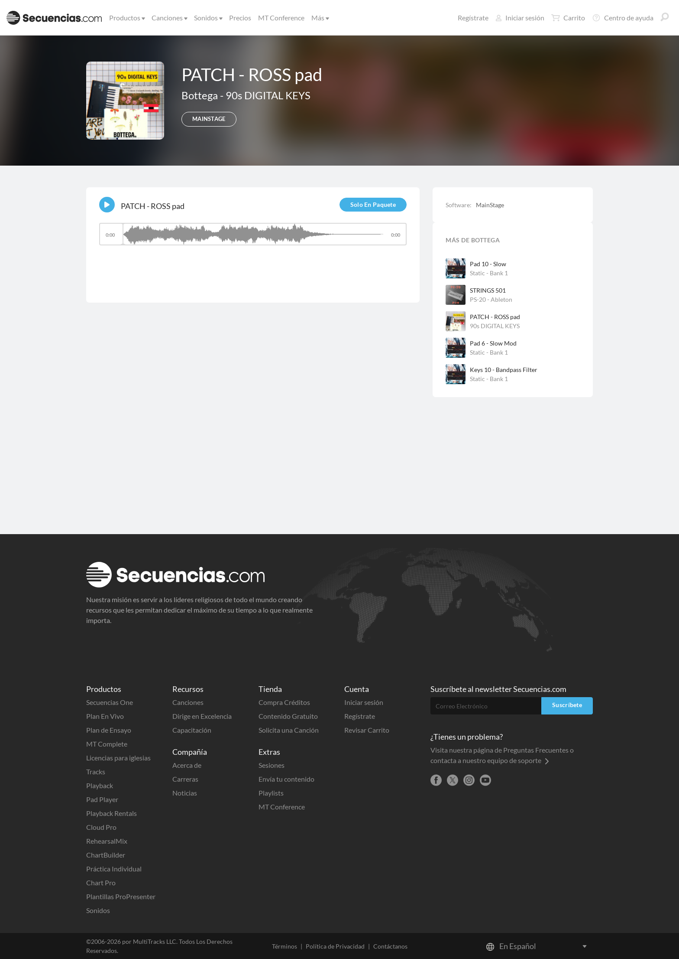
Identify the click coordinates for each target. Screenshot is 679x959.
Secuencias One (109, 702)
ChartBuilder (105, 855)
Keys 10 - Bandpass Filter (503, 369)
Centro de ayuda (622, 17)
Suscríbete (567, 704)
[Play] (107, 204)
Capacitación (191, 730)
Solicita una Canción (289, 730)
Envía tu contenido (286, 779)
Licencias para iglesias (118, 758)
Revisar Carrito (366, 730)
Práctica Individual (114, 868)
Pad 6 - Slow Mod (493, 343)
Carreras (185, 779)
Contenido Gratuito (288, 716)
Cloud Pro (101, 827)
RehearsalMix (106, 841)
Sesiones (272, 765)
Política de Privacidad (335, 946)
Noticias (184, 793)
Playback (99, 785)
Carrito (568, 17)
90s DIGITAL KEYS (268, 95)
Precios (240, 17)
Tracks (95, 771)
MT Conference (281, 17)
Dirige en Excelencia (202, 716)
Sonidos (207, 17)
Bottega (200, 95)
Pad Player (102, 799)
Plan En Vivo (105, 716)
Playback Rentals (111, 813)
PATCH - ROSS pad (495, 316)
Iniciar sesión (519, 17)
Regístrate (473, 17)
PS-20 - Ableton (491, 299)
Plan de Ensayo (108, 730)
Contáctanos (390, 946)
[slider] (253, 234)
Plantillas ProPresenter (120, 896)
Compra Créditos (284, 702)
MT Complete (106, 744)
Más (319, 17)
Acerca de (186, 765)
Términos (284, 946)
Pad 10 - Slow (488, 263)
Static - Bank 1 (489, 273)
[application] (253, 238)
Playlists (271, 793)
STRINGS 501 (488, 290)
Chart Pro (101, 882)
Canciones (169, 17)
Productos (126, 17)
